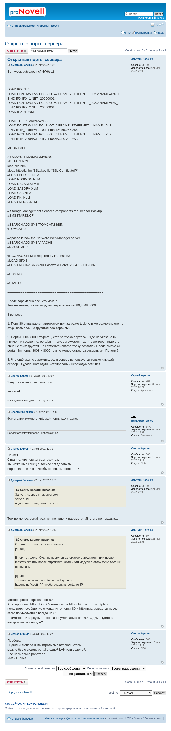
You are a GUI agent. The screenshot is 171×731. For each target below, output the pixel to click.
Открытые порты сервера (34, 43)
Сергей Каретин (20, 376)
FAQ (128, 32)
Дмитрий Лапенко (22, 65)
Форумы (43, 25)
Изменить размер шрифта (160, 25)
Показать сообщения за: (55, 668)
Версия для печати (152, 25)
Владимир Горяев (22, 412)
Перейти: (112, 692)
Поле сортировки (116, 668)
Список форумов (23, 25)
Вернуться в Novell (20, 692)
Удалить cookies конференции (85, 718)
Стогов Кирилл (20, 448)
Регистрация (144, 32)
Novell (55, 25)
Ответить (16, 51)
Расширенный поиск (151, 17)
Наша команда (54, 718)
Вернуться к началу (162, 368)
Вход (160, 32)
